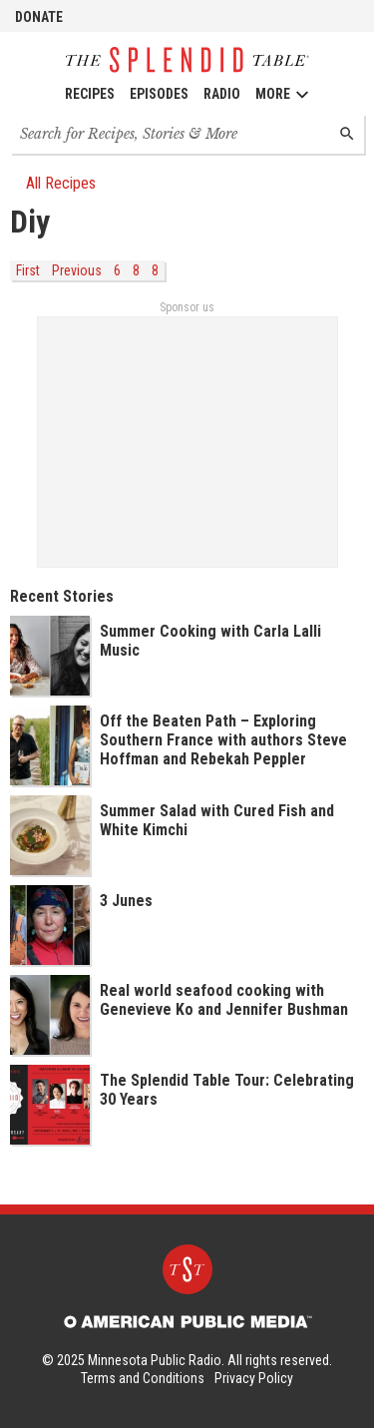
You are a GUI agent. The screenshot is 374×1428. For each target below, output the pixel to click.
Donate (39, 17)
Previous (77, 270)
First (28, 270)
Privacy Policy (253, 1378)
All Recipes (53, 183)
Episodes (159, 94)
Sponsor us (187, 307)
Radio (221, 94)
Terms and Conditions (142, 1378)
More (282, 94)
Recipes (90, 94)
